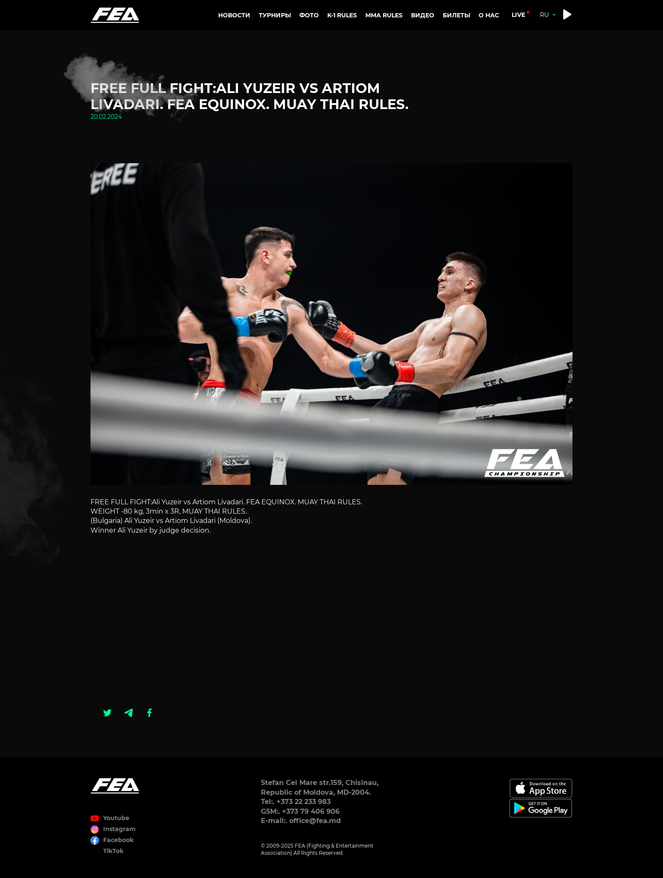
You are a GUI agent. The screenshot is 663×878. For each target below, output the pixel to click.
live (518, 15)
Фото (309, 15)
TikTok (113, 851)
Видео (422, 15)
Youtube (116, 818)
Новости (234, 15)
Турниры (275, 15)
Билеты (456, 15)
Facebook (118, 840)
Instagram (119, 829)
